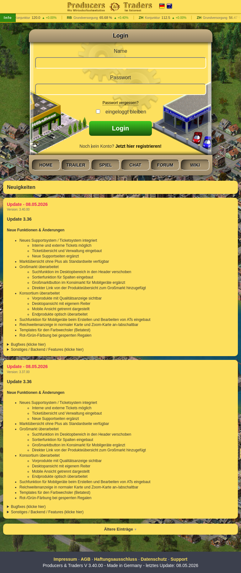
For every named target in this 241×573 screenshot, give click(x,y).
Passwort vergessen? (121, 103)
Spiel (105, 165)
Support (179, 559)
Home (46, 165)
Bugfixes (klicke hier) (28, 344)
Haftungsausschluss (115, 559)
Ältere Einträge (118, 529)
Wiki (195, 165)
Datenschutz (154, 559)
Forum (165, 165)
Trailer (75, 165)
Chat (136, 165)
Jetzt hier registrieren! (138, 146)
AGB (85, 559)
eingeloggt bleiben (124, 111)
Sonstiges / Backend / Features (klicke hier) (47, 349)
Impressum (65, 559)
